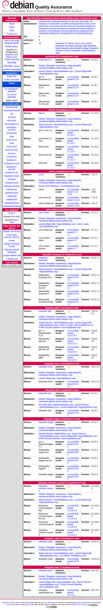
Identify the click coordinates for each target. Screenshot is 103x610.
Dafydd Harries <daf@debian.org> (55, 434)
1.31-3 (77, 200)
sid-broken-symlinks (11, 128)
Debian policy (11, 46)
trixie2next (12, 157)
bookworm (12, 160)
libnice (72, 43)
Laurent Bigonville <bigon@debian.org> (57, 224)
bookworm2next (11, 176)
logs (17, 59)
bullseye (12, 179)
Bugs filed (11, 76)
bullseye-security (12, 186)
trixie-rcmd (12, 146)
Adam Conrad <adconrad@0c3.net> (77, 325)
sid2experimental (12, 110)
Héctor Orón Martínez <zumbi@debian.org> (59, 186)
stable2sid (11, 196)
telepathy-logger (81, 48)
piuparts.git (29, 604)
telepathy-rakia (79, 50)
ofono (78, 43)
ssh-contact (86, 43)
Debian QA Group (11, 231)
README (11, 63)
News (11, 27)
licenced (19, 602)
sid (11, 114)
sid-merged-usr (12, 124)
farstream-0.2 (62, 43)
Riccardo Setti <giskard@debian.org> (56, 405)
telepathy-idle (67, 48)
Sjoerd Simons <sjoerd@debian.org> (56, 71)
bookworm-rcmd (11, 85)
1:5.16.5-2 (72, 510)
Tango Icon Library (79, 604)
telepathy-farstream (65, 46)
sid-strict (12, 117)
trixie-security (11, 150)
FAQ (12, 30)
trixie (12, 143)
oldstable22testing (11, 206)
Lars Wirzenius (50, 602)
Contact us (12, 34)
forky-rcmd (12, 140)
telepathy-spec (45, 570)
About (12, 24)
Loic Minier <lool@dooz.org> (73, 555)
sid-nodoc (11, 120)
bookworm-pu (11, 172)
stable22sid (11, 199)
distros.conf (11, 57)
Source (11, 213)
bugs (17, 216)
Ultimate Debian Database (11, 251)
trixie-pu (12, 153)
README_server (12, 66)
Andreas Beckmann (84, 602)
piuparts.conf (11, 54)
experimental (12, 107)
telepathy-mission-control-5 (46, 488)
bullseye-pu (11, 189)
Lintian (12, 240)
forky (11, 136)
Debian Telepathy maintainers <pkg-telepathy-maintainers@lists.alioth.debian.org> (60, 66)
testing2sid (12, 133)
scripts (7, 59)
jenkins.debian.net (11, 255)
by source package (11, 95)
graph (15, 100)
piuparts (5, 602)
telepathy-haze (46, 367)
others (17, 604)
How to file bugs (11, 40)
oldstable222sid (11, 203)
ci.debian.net (12, 259)
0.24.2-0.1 (72, 335)
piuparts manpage (11, 69)
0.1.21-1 (71, 135)
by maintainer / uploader (12, 90)
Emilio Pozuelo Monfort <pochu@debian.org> (60, 327)
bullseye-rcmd (11, 183)
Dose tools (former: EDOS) (11, 236)
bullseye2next (11, 193)
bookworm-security (11, 168)
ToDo (11, 222)
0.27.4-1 (71, 595)
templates (14, 43)
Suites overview (11, 80)
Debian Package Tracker (11, 245)
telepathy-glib (80, 46)
